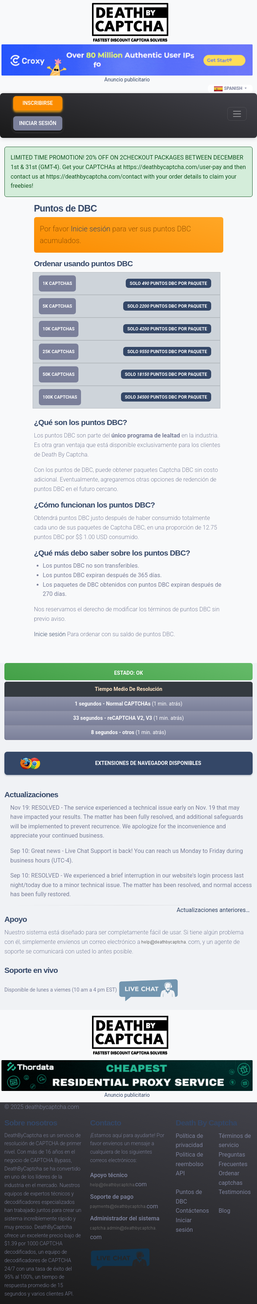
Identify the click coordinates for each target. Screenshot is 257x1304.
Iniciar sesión (37, 123)
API (180, 1173)
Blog (224, 1210)
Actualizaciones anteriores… (213, 909)
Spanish (228, 89)
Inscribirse (37, 103)
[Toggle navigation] (237, 114)
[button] (128, 671)
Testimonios (235, 1191)
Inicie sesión (90, 228)
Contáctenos (192, 1210)
